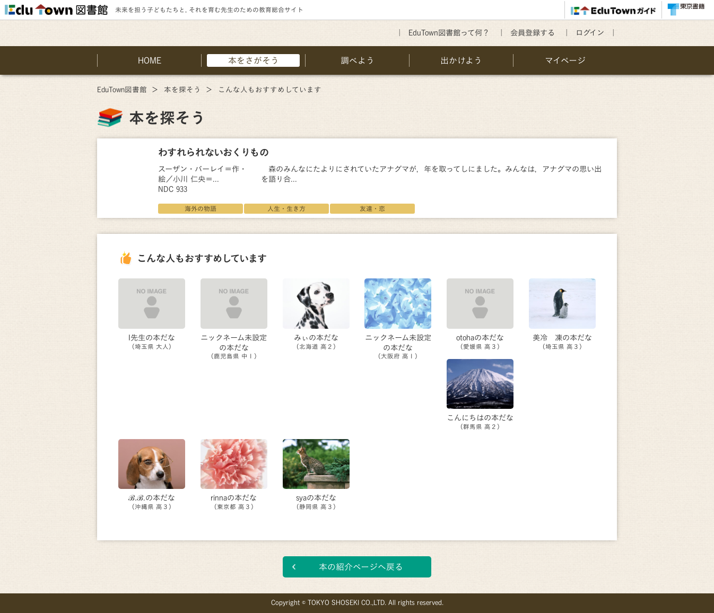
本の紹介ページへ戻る (361, 567)
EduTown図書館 (122, 89)
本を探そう (182, 89)
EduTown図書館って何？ (449, 33)
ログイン (590, 33)
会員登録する (532, 33)
